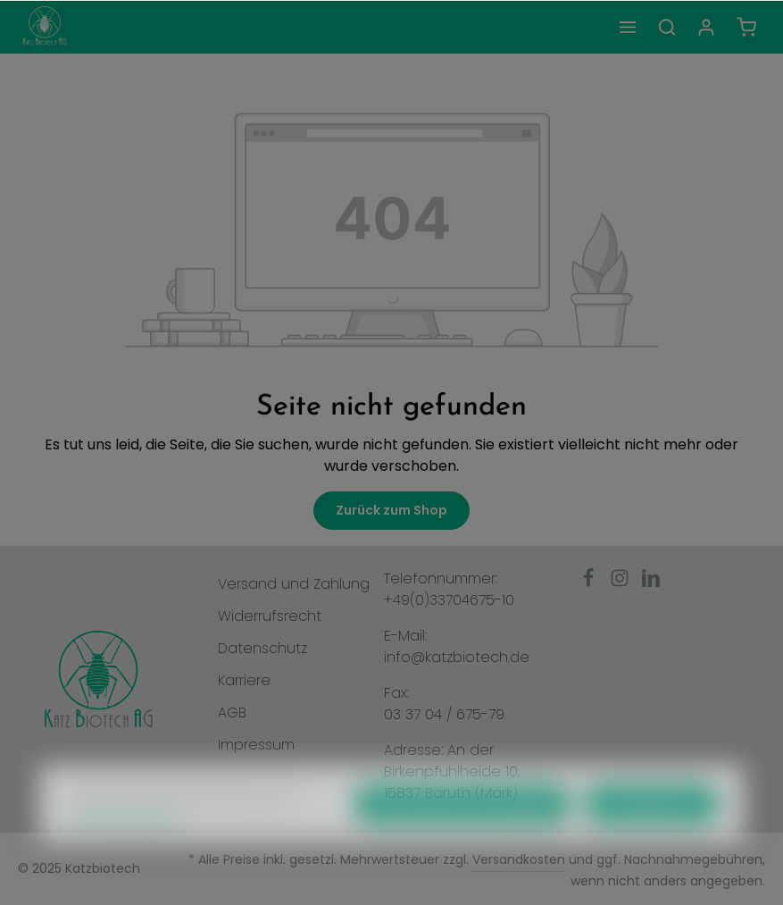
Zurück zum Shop (391, 510)
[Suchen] (667, 27)
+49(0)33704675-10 (449, 600)
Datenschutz (262, 648)
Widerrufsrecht (269, 616)
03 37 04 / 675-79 (444, 714)
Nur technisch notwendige (462, 835)
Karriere (244, 680)
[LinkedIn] (651, 583)
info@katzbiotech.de (456, 657)
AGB (232, 712)
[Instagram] (622, 583)
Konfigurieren (651, 835)
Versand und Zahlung (294, 584)
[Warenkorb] (746, 27)
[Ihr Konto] (706, 27)
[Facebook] (591, 583)
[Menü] (628, 27)
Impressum (256, 744)
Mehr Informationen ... (129, 851)
